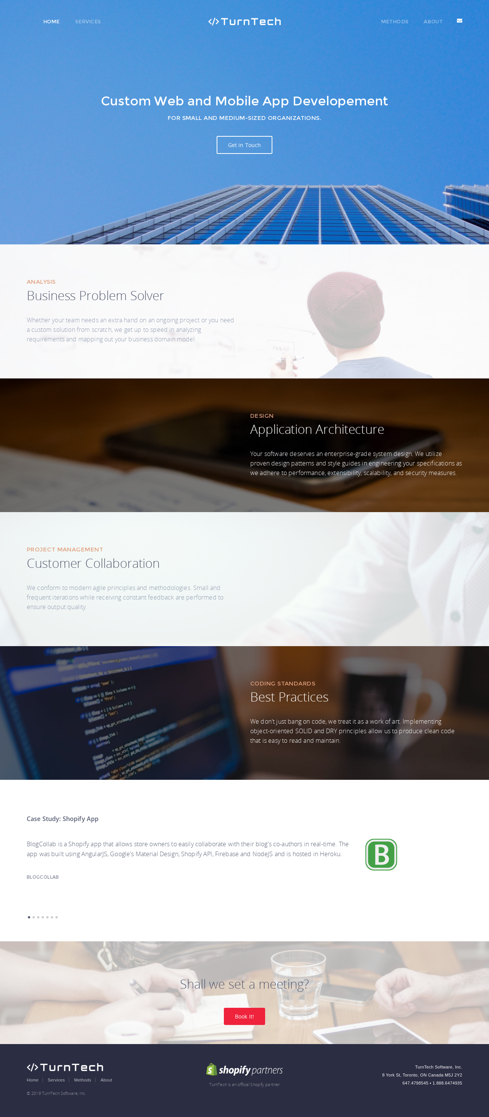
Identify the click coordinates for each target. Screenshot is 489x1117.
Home (51, 21)
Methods (394, 21)
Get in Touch (244, 145)
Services (88, 21)
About (433, 21)
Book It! (244, 1016)
